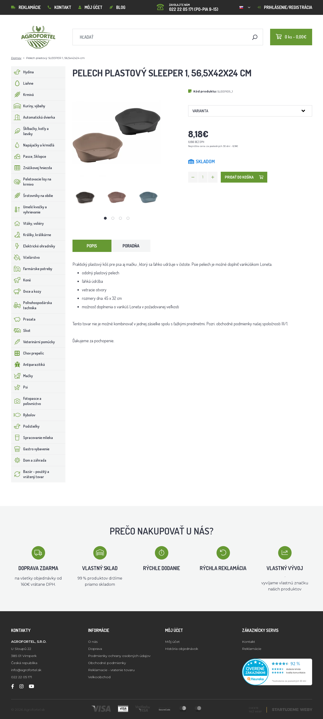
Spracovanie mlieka (32, 437)
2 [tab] (112, 218)
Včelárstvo (25, 257)
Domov (16, 58)
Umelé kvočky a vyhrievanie (29, 209)
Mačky (22, 375)
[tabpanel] (85, 197)
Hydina (22, 72)
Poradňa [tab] (131, 245)
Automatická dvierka (33, 117)
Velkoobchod (99, 677)
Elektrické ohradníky (33, 246)
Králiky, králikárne (31, 234)
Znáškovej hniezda (31, 167)
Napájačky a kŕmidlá (32, 145)
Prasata (23, 319)
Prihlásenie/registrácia (284, 7)
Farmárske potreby (31, 268)
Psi (19, 387)
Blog (117, 7)
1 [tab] (105, 218)
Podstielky (25, 426)
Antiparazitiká (28, 364)
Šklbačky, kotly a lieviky (30, 131)
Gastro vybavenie (30, 448)
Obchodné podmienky (107, 663)
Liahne (22, 83)
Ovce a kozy (26, 291)
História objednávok (181, 649)
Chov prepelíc (27, 353)
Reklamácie (26, 7)
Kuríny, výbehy (28, 106)
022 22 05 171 (21, 677)
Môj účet (90, 7)
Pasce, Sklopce (28, 156)
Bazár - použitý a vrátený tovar (30, 474)
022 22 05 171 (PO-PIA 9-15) (187, 5)
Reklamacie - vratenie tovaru (111, 670)
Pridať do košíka (244, 177)
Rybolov (23, 415)
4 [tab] (128, 218)
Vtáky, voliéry (27, 223)
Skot (20, 330)
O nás (93, 642)
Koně (21, 280)
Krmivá (22, 94)
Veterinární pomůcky (33, 341)
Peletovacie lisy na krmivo (31, 182)
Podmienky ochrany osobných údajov (119, 656)
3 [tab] (120, 218)
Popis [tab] (92, 245)
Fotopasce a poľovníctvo (26, 401)
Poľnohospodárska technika (31, 305)
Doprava (95, 649)
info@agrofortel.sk (26, 670)
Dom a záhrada (28, 460)
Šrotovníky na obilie (32, 195)
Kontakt (59, 7)
